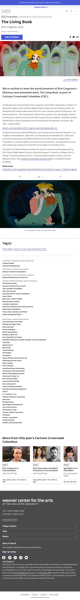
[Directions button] (71, 11)
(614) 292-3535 (9, 519)
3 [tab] (41, 176)
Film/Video (7, 249)
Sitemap (43, 594)
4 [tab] (43, 176)
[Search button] (67, 11)
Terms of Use (53, 594)
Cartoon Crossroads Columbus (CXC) (30, 249)
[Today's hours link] (40, 7)
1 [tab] (36, 176)
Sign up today (9, 552)
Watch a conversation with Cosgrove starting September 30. (29, 128)
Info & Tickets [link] (12, 37)
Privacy (35, 594)
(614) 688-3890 (45, 573)
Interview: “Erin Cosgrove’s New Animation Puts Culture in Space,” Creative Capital (39, 169)
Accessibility (25, 594)
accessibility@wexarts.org (23, 573)
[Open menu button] (77, 11)
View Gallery (72, 80)
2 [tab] (38, 176)
